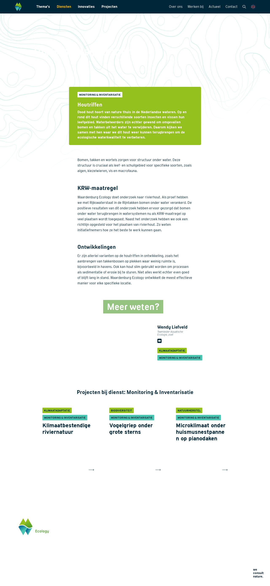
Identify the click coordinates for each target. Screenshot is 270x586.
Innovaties (86, 7)
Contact (231, 7)
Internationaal (125, 548)
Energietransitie (84, 534)
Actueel (214, 7)
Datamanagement (128, 554)
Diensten (64, 7)
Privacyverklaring (174, 558)
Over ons (175, 7)
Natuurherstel (82, 559)
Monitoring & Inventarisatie (134, 527)
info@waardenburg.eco (229, 542)
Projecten (109, 7)
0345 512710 (222, 538)
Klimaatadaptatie (84, 553)
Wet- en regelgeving (129, 561)
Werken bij (196, 7)
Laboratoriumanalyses (131, 534)
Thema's (43, 7)
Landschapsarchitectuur (132, 541)
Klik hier (219, 555)
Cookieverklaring (174, 564)
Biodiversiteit (82, 527)
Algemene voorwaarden (178, 569)
